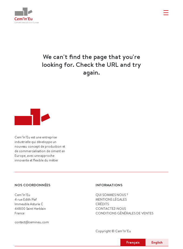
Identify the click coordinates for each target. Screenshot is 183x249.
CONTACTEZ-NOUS (111, 208)
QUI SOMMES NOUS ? (112, 194)
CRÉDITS (102, 204)
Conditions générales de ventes (124, 213)
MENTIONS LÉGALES (111, 199)
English (156, 242)
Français (133, 242)
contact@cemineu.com (32, 222)
